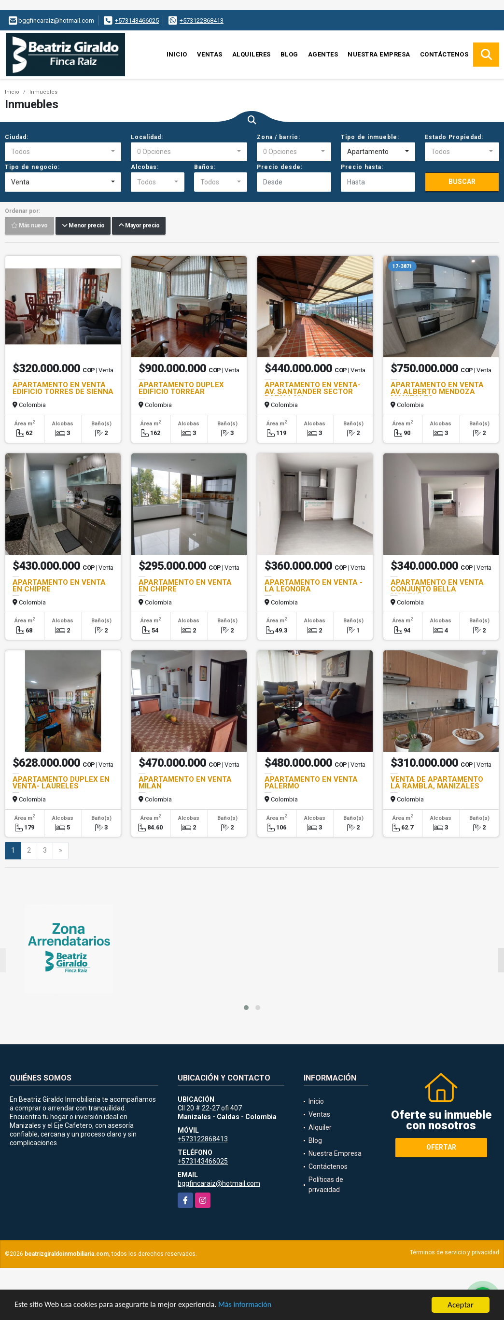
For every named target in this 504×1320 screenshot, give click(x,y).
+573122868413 (202, 20)
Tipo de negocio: (32, 167)
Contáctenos (444, 54)
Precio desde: (280, 167)
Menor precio (83, 226)
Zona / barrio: (278, 137)
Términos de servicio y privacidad (454, 1252)
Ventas (210, 54)
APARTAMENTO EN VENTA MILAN (185, 782)
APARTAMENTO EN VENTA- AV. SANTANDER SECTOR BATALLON (313, 391)
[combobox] (63, 152)
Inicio (177, 54)
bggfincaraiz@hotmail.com (219, 1183)
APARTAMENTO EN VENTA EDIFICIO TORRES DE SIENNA (63, 388)
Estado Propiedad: (454, 137)
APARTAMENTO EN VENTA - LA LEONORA (314, 585)
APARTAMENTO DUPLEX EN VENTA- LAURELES (61, 782)
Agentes (323, 54)
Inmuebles (43, 92)
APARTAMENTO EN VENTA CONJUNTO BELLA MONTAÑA (437, 589)
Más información (257, 1306)
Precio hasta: (362, 167)
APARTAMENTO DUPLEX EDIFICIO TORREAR (181, 388)
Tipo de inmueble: (370, 137)
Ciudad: (16, 137)
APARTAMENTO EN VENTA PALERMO (311, 782)
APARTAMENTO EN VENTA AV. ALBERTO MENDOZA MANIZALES (437, 391)
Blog (289, 54)
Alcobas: (145, 167)
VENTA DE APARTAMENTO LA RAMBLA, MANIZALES (437, 782)
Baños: (205, 167)
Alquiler (320, 1127)
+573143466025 (137, 20)
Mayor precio (138, 226)
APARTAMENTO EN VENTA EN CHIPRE (59, 585)
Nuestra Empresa (379, 54)
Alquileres (251, 54)
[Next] (61, 850)
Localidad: (147, 137)
